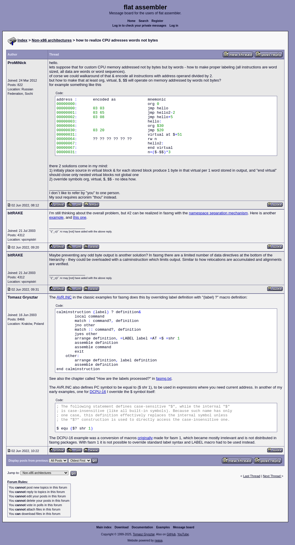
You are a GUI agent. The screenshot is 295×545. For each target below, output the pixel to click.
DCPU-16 (98, 391)
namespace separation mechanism (218, 213)
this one (80, 217)
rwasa (159, 540)
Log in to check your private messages (139, 25)
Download (122, 527)
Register (157, 21)
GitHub (171, 534)
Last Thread (252, 476)
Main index (104, 527)
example (56, 217)
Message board (183, 527)
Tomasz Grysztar (143, 534)
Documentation (142, 527)
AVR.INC (64, 297)
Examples (163, 527)
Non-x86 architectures (52, 40)
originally (145, 438)
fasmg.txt (164, 378)
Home (131, 21)
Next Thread (272, 476)
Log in (174, 25)
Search (143, 21)
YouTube (183, 534)
